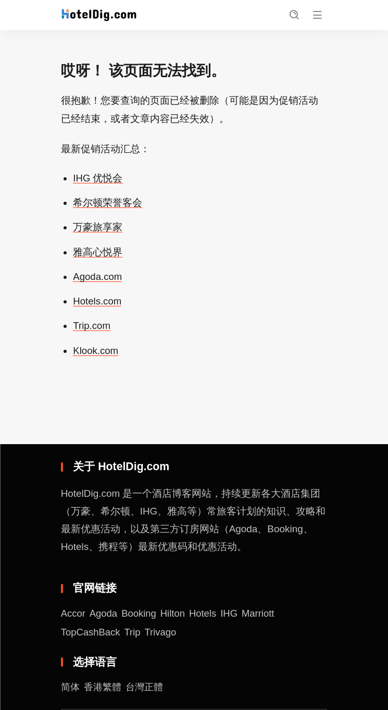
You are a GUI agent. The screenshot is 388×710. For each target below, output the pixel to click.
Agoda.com (98, 278)
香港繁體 (104, 688)
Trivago (162, 633)
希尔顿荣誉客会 (107, 204)
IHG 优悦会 (98, 179)
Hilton (174, 614)
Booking (140, 614)
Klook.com (96, 351)
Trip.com (92, 327)
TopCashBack (91, 633)
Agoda (104, 614)
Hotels (206, 614)
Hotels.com (97, 302)
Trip (134, 633)
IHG (233, 614)
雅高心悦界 (97, 253)
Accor (73, 614)
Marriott (262, 614)
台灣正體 (148, 688)
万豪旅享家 (97, 228)
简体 (71, 688)
